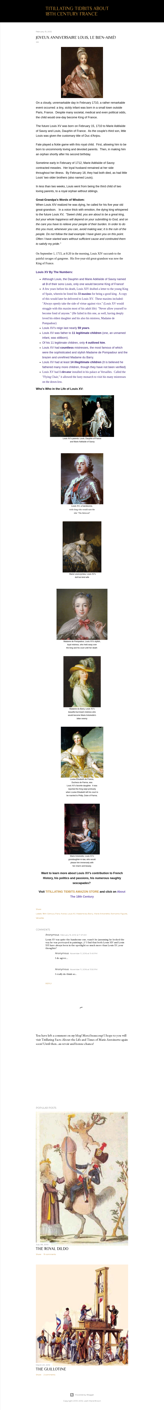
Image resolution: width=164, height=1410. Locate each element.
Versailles (40, 918)
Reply (48, 983)
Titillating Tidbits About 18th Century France (77, 11)
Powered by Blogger (82, 1395)
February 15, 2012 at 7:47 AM (73, 935)
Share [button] (38, 909)
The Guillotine (51, 1369)
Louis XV (71, 913)
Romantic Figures (119, 913)
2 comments (49, 1374)
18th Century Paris (51, 913)
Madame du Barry (84, 913)
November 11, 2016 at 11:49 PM (83, 953)
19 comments (50, 1254)
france (64, 913)
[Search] (126, 9)
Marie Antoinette (102, 913)
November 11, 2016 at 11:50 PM (83, 969)
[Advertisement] (82, 1076)
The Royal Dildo (52, 1248)
